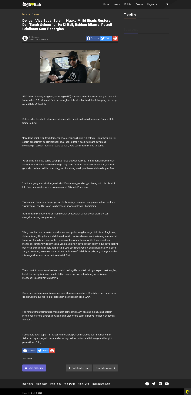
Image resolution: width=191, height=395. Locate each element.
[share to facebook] (93, 38)
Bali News (27, 383)
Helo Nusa (83, 383)
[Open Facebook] (147, 383)
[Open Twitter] (153, 383)
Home (106, 4)
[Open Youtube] (167, 383)
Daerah (139, 4)
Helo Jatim (41, 383)
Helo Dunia (69, 383)
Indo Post (55, 383)
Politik (127, 4)
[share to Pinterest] (115, 38)
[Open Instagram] (160, 383)
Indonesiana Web (101, 383)
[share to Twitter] (106, 38)
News (117, 4)
